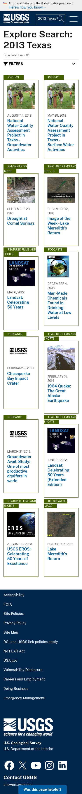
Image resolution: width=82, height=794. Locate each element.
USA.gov (10, 661)
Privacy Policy (14, 623)
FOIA (7, 604)
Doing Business (15, 689)
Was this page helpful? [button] (42, 789)
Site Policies (13, 614)
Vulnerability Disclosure (22, 670)
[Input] (50, 18)
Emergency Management (23, 698)
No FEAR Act (14, 651)
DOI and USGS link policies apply (30, 642)
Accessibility (13, 595)
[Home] (16, 22)
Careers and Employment (24, 679)
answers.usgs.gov (17, 785)
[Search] (60, 18)
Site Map (10, 632)
